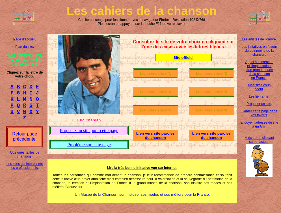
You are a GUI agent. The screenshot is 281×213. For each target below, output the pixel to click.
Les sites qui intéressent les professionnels (25, 171)
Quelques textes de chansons (24, 159)
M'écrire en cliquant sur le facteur (259, 140)
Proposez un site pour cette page (89, 130)
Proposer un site (259, 104)
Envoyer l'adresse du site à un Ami (259, 124)
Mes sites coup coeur (259, 87)
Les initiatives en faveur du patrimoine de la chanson (259, 51)
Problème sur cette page (89, 144)
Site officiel (183, 57)
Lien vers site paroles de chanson (155, 135)
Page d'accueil (24, 39)
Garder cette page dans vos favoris (259, 113)
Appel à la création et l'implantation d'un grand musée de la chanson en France (259, 70)
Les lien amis (259, 96)
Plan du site (24, 47)
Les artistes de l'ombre (259, 39)
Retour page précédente (24, 142)
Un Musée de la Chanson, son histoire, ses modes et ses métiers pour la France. (142, 194)
